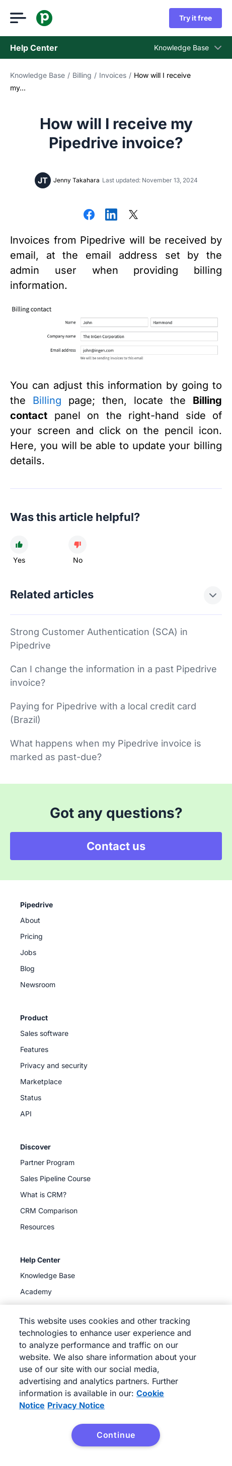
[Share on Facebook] (89, 215)
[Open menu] (18, 18)
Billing (82, 75)
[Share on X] (133, 215)
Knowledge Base (37, 75)
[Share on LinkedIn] (111, 215)
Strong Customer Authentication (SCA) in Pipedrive (99, 638)
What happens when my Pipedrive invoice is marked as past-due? (105, 750)
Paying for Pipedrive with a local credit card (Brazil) (103, 713)
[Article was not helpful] (77, 545)
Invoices (112, 75)
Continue (116, 1435)
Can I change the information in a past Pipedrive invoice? (113, 676)
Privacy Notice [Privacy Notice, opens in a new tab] (76, 1405)
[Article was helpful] (19, 545)
